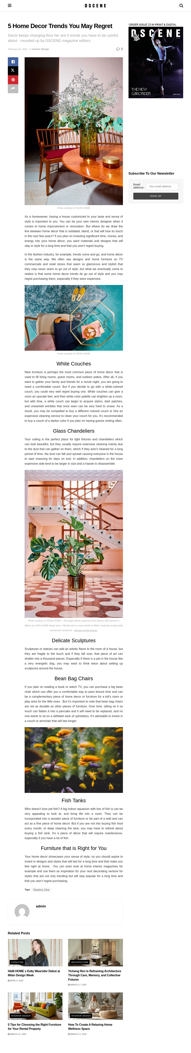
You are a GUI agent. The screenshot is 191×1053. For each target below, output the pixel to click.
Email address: (138, 186)
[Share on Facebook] (13, 61)
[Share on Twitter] (13, 70)
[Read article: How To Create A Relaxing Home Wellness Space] (95, 1006)
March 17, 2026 (77, 985)
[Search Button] (181, 5)
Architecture (79, 962)
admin (41, 906)
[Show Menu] (9, 5)
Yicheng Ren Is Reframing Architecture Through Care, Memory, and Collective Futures (94, 975)
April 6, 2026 (15, 980)
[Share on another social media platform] (13, 88)
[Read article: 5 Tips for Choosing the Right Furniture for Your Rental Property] (35, 1006)
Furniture (17, 962)
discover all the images (85, 630)
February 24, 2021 (18, 49)
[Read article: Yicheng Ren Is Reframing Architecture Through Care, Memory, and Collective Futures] (95, 952)
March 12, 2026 (17, 1034)
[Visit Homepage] (95, 5)
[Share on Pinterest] (13, 79)
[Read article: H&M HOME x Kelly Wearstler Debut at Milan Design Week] (35, 952)
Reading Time (41, 889)
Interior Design (40, 49)
